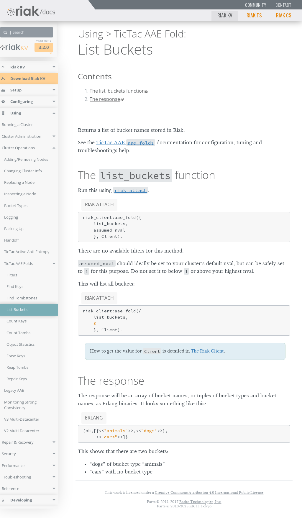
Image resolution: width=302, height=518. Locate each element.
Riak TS (254, 15)
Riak (22, 47)
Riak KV (224, 15)
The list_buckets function (117, 91)
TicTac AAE (125, 142)
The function (146, 175)
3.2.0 (52, 47)
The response (105, 99)
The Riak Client (207, 351)
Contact (283, 5)
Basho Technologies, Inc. (200, 501)
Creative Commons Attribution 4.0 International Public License (209, 492)
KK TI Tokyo (200, 506)
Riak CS (283, 15)
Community (255, 5)
